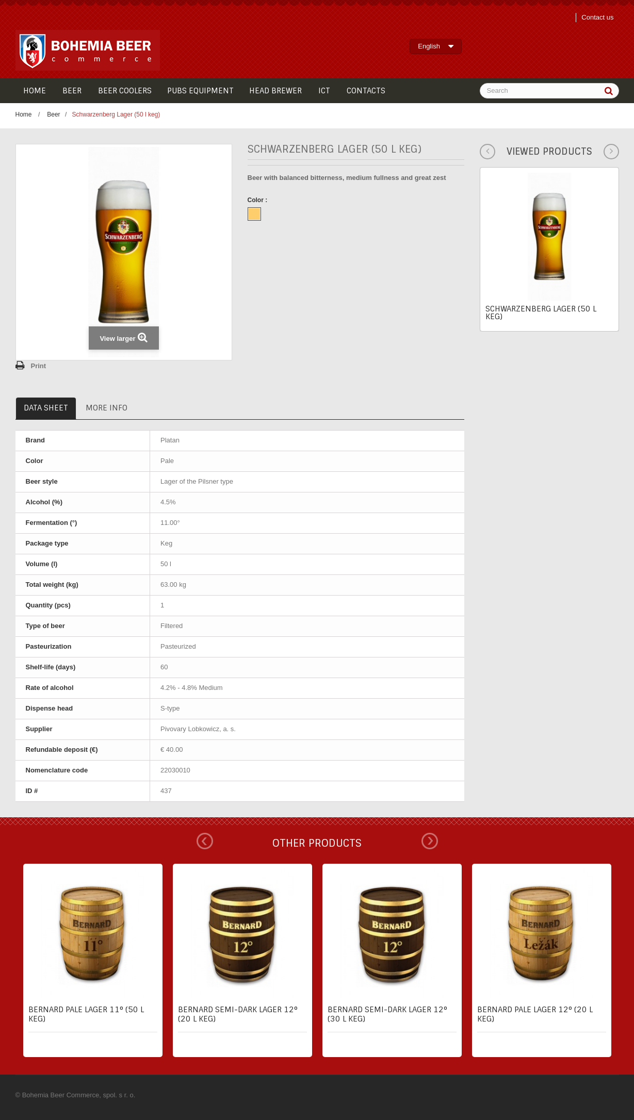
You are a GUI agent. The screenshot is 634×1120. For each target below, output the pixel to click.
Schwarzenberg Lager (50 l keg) (540, 313)
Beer (53, 114)
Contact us (597, 17)
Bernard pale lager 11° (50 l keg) (86, 1014)
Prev (205, 841)
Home (23, 114)
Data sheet (46, 408)
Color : (258, 200)
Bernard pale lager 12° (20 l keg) (535, 1014)
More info (106, 408)
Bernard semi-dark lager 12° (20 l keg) (238, 1014)
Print (38, 366)
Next (429, 841)
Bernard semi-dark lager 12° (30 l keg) (387, 1014)
